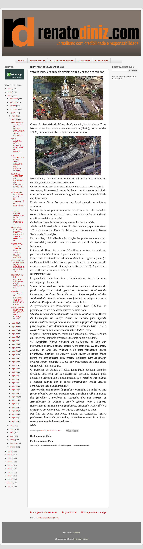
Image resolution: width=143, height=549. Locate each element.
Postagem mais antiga (93, 512)
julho (12, 426)
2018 (9, 469)
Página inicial (68, 512)
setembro (14, 109)
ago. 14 (15, 376)
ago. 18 (15, 362)
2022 (9, 455)
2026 (9, 89)
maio (12, 433)
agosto (13, 113)
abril (11, 436)
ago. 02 (15, 418)
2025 (9, 92)
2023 (9, 451)
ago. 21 (15, 351)
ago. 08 (15, 397)
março (12, 440)
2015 (9, 479)
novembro (14, 102)
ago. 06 (15, 404)
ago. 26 (15, 334)
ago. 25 (15, 337)
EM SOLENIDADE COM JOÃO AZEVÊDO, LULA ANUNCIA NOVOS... (17, 162)
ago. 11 (15, 386)
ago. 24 (15, 341)
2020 (9, 462)
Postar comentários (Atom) (48, 518)
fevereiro (13, 443)
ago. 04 (15, 411)
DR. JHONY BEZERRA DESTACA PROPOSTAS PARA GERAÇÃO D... (17, 234)
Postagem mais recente (43, 512)
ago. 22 (15, 348)
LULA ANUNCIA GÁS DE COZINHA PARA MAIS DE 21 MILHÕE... (17, 145)
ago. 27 (15, 330)
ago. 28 (15, 327)
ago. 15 (15, 372)
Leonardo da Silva (80, 539)
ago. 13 (15, 379)
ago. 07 (15, 400)
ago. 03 (15, 414)
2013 (9, 486)
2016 (9, 476)
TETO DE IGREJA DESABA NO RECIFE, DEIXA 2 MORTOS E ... (17, 217)
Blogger (77, 532)
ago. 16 (15, 369)
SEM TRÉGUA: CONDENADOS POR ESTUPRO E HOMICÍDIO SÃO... (17, 266)
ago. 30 (15, 119)
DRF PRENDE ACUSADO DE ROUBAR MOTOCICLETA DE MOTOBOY (17, 128)
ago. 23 (15, 344)
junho (12, 429)
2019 (9, 465)
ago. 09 (15, 393)
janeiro (13, 447)
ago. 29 (15, 323)
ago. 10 (15, 390)
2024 (9, 96)
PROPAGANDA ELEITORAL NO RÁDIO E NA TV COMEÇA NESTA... (17, 313)
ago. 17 (15, 365)
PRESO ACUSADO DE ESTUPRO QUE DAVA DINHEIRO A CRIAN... (17, 297)
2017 (9, 472)
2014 (9, 483)
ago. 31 (15, 116)
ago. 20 (15, 355)
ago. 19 (15, 358)
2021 (9, 458)
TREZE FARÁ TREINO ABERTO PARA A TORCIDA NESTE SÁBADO (16, 250)
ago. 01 (15, 421)
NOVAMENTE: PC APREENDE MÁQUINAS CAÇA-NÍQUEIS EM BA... (17, 281)
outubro (13, 106)
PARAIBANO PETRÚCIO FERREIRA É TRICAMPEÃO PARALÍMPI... (17, 200)
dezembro (14, 99)
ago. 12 (15, 383)
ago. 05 (15, 407)
